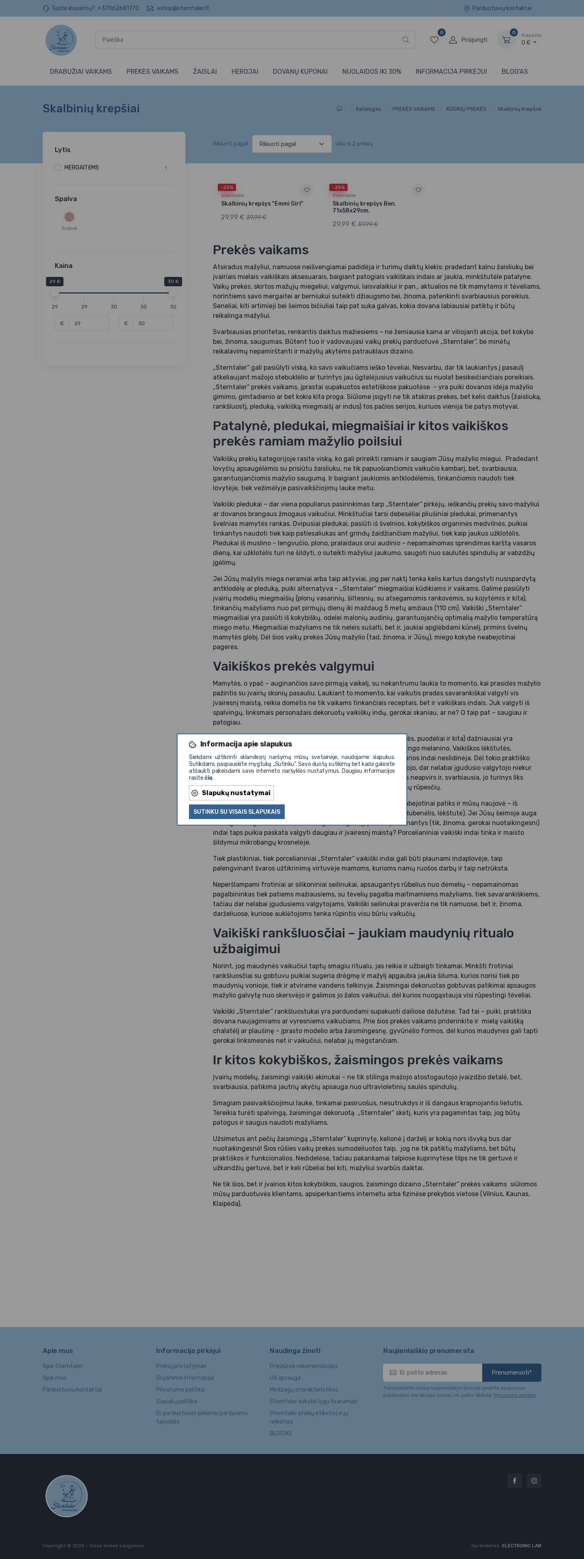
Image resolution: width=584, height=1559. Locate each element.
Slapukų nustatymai (231, 793)
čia (208, 777)
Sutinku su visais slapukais (236, 811)
